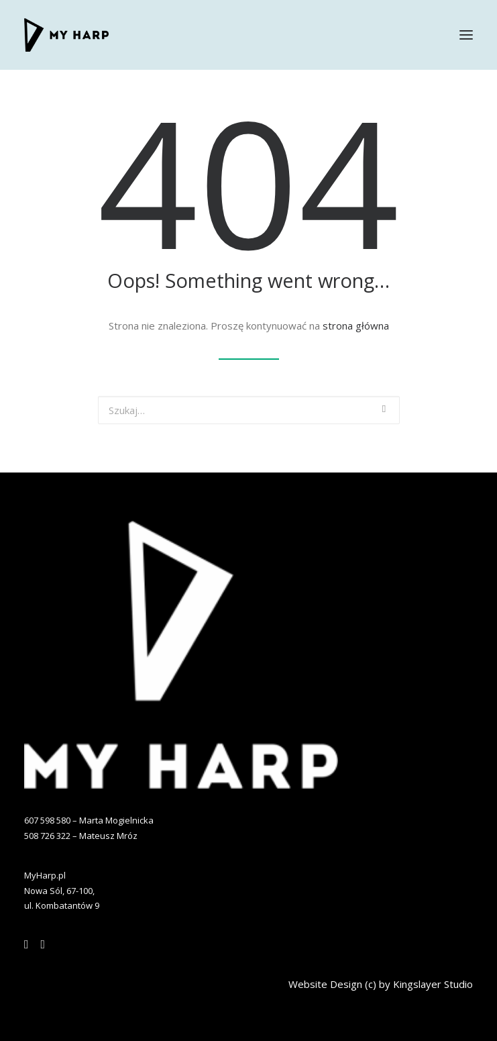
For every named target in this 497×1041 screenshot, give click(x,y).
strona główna (356, 325)
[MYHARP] (66, 35)
